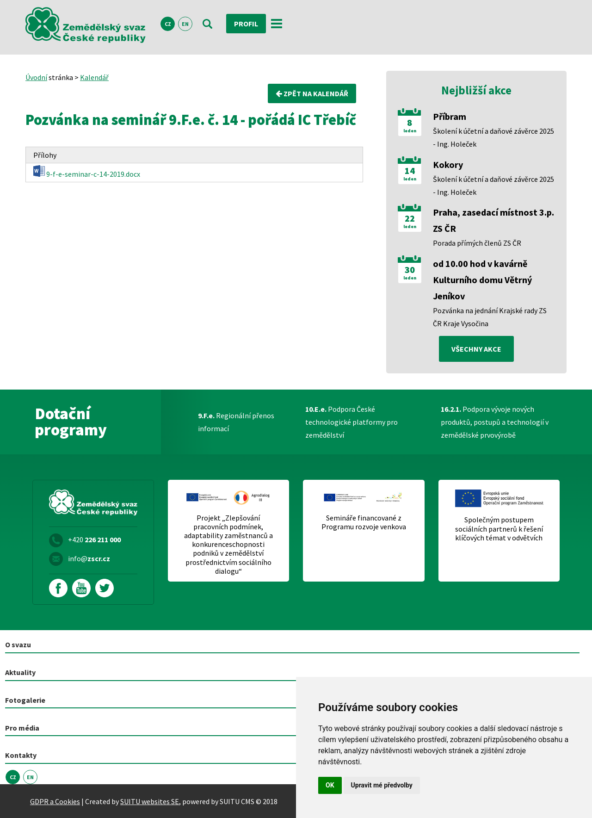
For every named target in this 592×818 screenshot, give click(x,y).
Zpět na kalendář (312, 93)
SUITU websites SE (149, 801)
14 (410, 170)
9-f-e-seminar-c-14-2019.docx (86, 172)
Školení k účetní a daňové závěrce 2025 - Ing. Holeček (493, 137)
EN (185, 23)
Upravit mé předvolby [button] (382, 785)
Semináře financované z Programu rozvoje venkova (363, 522)
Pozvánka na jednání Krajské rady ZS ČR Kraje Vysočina (490, 317)
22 (410, 218)
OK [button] (330, 785)
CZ (168, 23)
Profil (246, 23)
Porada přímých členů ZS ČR (477, 243)
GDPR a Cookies (55, 801)
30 (410, 269)
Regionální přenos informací (236, 422)
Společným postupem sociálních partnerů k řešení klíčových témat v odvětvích (499, 528)
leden (409, 131)
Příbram (449, 116)
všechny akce (476, 348)
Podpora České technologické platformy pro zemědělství (351, 422)
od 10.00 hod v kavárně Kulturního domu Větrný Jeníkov (482, 280)
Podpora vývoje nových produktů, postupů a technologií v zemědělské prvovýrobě (495, 422)
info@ (89, 558)
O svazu (18, 644)
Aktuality (20, 672)
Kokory (448, 164)
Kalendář (94, 77)
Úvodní (36, 77)
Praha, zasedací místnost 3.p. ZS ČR (493, 220)
